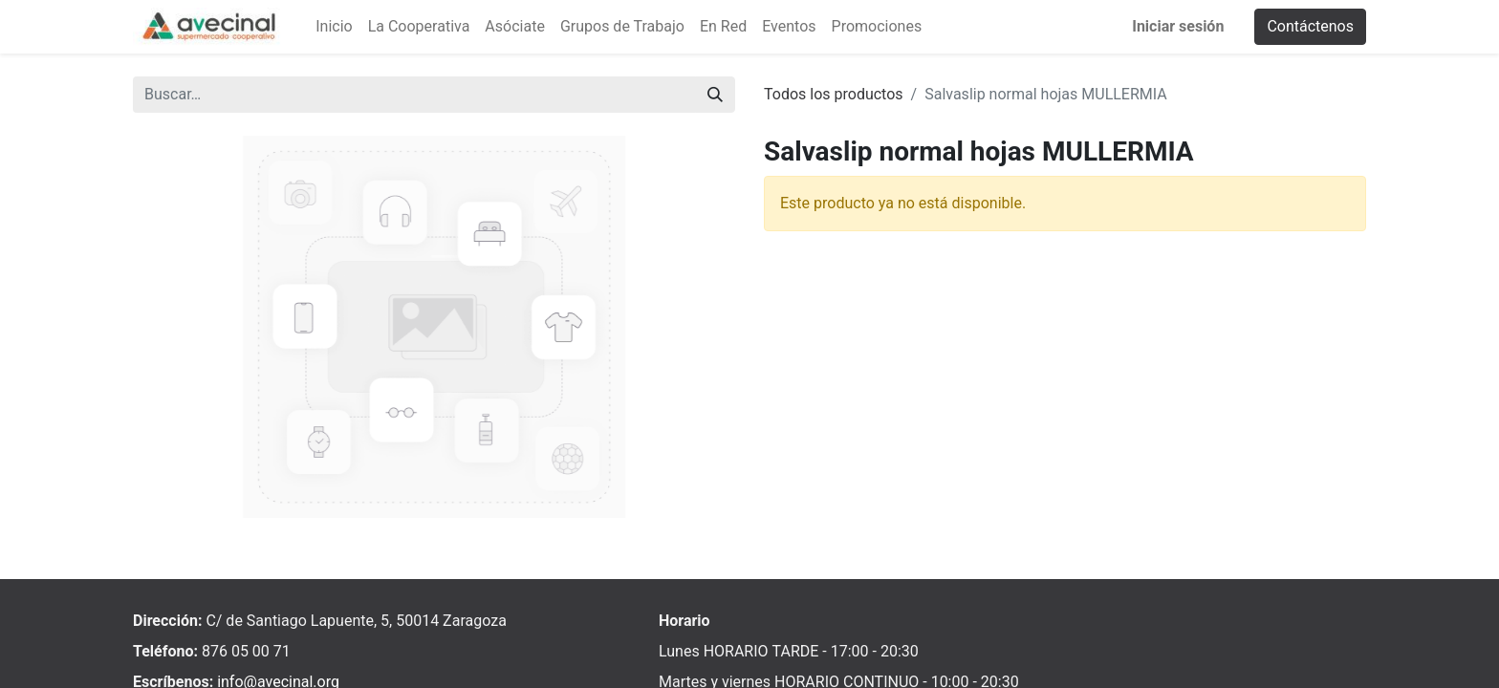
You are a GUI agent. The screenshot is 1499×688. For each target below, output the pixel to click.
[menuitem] (333, 27)
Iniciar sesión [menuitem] (1178, 26)
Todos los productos (833, 94)
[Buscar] (715, 94)
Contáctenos (1310, 26)
